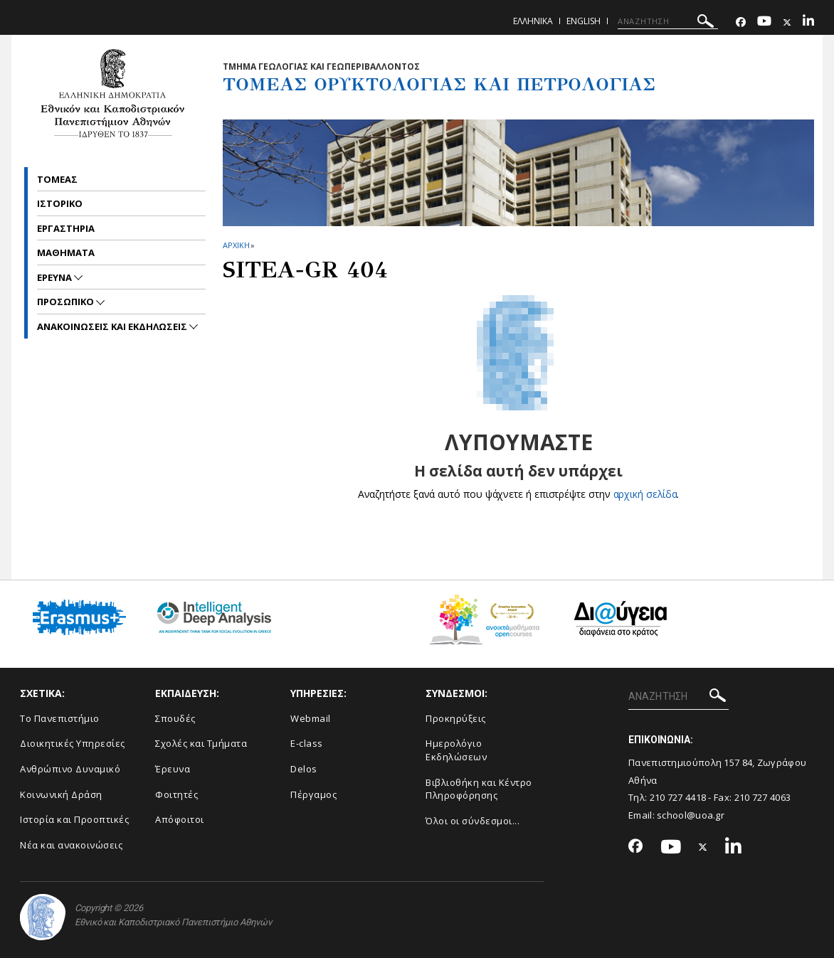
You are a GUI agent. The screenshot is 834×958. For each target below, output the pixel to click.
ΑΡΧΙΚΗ (236, 245)
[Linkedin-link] (808, 22)
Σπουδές (175, 718)
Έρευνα (172, 768)
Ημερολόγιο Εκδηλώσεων (456, 750)
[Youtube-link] (764, 22)
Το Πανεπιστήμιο (60, 718)
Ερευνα (55, 277)
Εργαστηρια (66, 228)
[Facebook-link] (741, 22)
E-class (306, 743)
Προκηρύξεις (456, 718)
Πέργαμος (313, 794)
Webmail (310, 718)
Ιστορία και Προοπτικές (74, 819)
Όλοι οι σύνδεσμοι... (472, 820)
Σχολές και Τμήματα (201, 743)
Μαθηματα (66, 252)
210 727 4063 (762, 797)
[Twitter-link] (787, 22)
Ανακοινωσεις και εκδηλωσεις (113, 326)
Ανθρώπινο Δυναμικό (70, 768)
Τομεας (57, 179)
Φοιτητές (176, 794)
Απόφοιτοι (179, 819)
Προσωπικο (66, 301)
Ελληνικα (533, 21)
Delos (303, 768)
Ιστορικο (60, 203)
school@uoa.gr (690, 815)
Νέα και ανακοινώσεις (71, 845)
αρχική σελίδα (645, 494)
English (583, 21)
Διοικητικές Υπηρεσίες (72, 743)
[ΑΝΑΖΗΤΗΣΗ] (668, 21)
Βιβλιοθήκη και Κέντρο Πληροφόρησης (479, 789)
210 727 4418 (678, 797)
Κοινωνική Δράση (61, 794)
